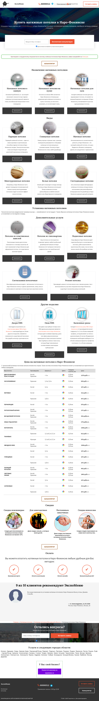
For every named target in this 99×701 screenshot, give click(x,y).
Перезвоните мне (64, 4)
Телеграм (85, 57)
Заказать (17, 111)
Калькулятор (72, 4)
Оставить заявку (91, 4)
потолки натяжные (27, 26)
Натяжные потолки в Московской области (47, 622)
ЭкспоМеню (5, 684)
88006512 (45, 3)
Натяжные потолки (26, 622)
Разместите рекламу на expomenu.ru (49, 671)
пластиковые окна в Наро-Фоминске (49, 331)
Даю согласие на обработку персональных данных (49, 46)
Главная (16, 622)
